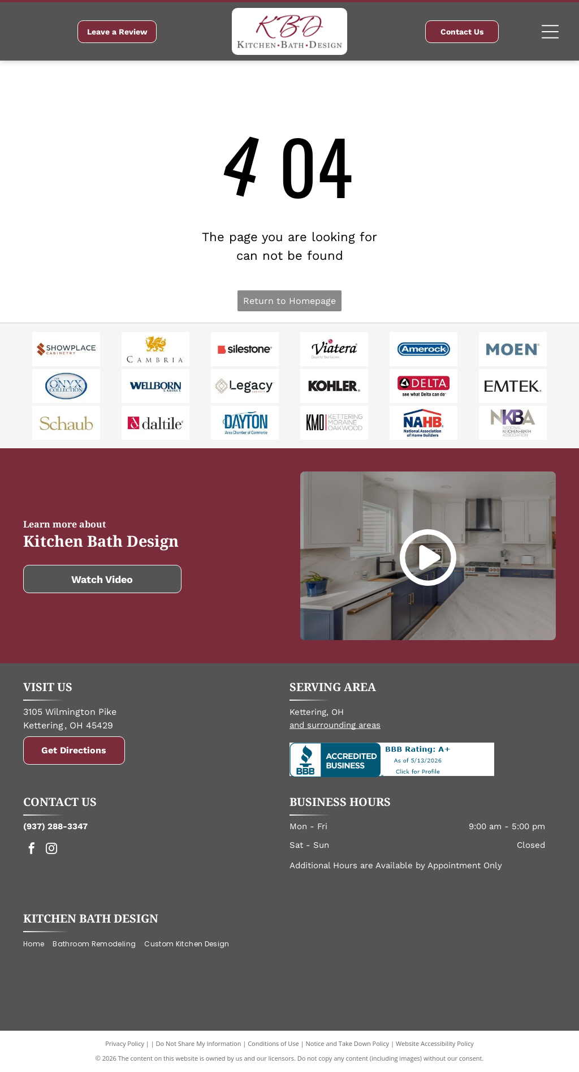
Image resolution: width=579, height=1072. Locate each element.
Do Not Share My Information (198, 1043)
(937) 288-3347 (55, 826)
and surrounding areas (335, 725)
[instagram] (51, 850)
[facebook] (31, 850)
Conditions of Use (273, 1043)
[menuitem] (38, 944)
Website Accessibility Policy (435, 1043)
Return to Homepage (289, 300)
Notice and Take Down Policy (348, 1043)
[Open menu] (550, 31)
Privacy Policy (124, 1043)
